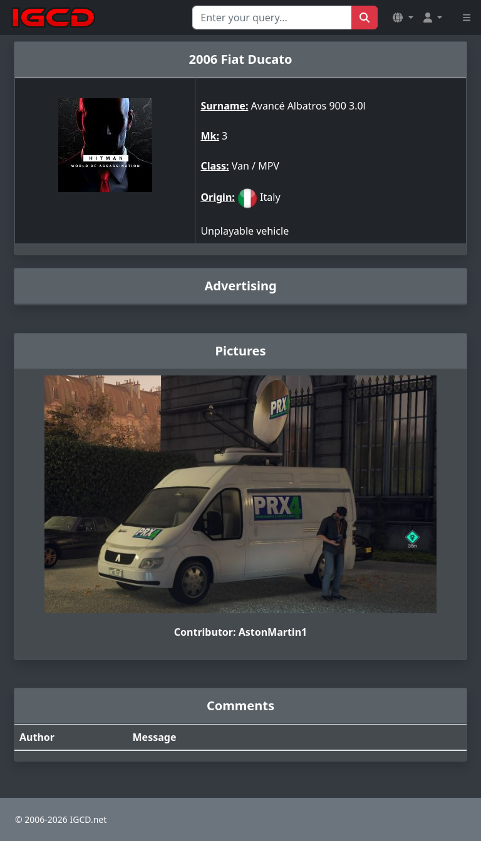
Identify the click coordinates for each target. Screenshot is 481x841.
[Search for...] (272, 17)
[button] (403, 17)
